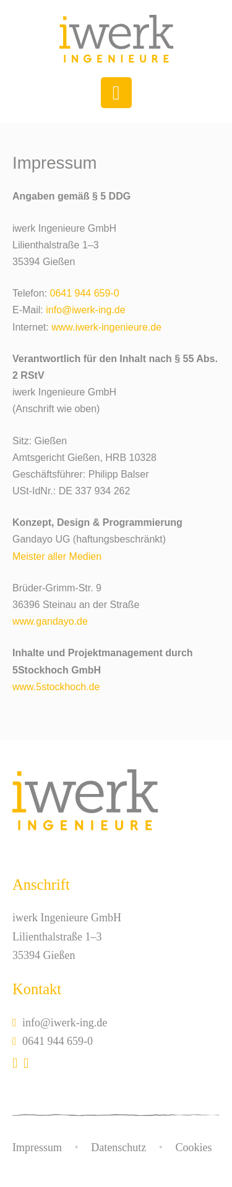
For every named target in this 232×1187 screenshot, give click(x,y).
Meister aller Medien (56, 556)
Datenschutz (118, 1147)
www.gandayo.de (50, 621)
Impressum (37, 1147)
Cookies (194, 1147)
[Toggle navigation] (116, 92)
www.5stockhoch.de (56, 687)
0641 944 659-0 (84, 293)
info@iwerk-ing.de (85, 310)
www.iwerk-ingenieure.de (106, 327)
